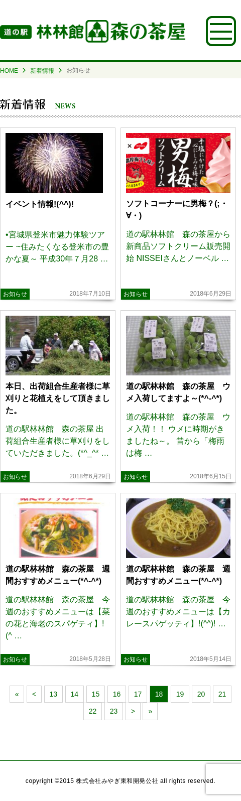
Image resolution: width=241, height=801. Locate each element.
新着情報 (42, 70)
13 (54, 694)
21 (222, 694)
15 (96, 694)
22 (93, 711)
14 (75, 694)
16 (117, 694)
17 (138, 694)
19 (180, 694)
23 (114, 711)
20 (201, 694)
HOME (9, 70)
